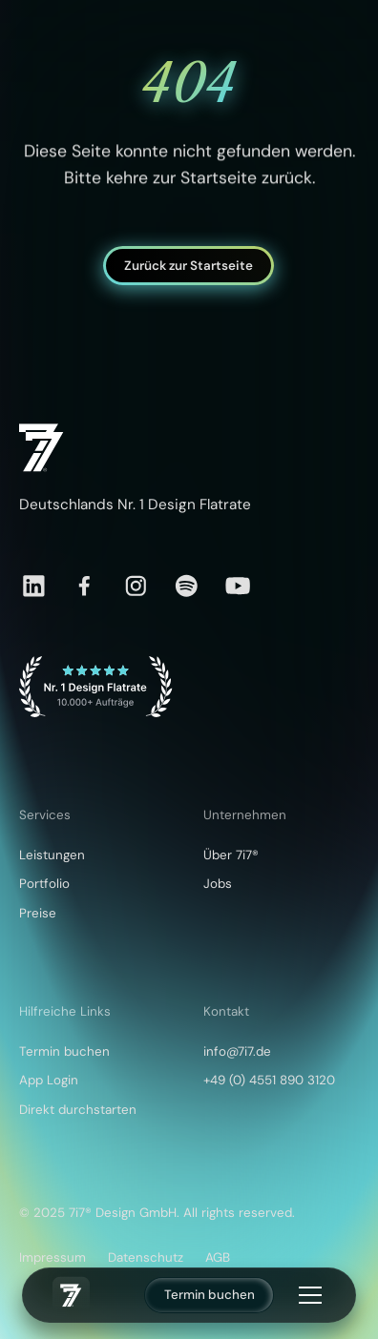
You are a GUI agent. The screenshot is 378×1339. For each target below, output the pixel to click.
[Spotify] (186, 586)
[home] (71, 1295)
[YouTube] (238, 586)
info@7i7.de (237, 1051)
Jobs (217, 884)
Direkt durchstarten (77, 1110)
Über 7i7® (231, 855)
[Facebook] (84, 586)
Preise (37, 913)
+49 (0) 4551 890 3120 (269, 1080)
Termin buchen (209, 1295)
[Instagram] (136, 586)
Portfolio (44, 884)
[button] (306, 1295)
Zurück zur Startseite (189, 265)
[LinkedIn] (34, 586)
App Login (48, 1080)
